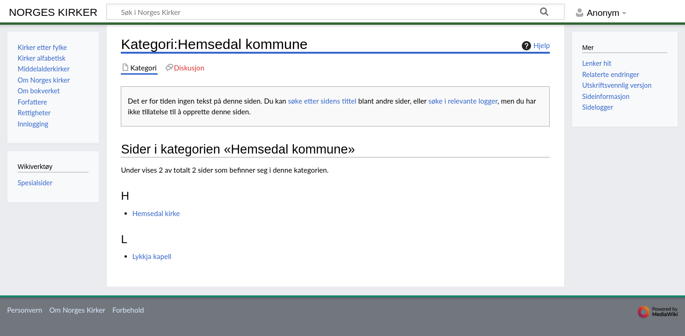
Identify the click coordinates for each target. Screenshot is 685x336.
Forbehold (128, 310)
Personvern (24, 310)
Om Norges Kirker (77, 310)
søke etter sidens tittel (322, 101)
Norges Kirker (53, 12)
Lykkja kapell (152, 256)
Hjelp (534, 45)
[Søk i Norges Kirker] (335, 11)
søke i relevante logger (463, 101)
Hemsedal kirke (156, 213)
